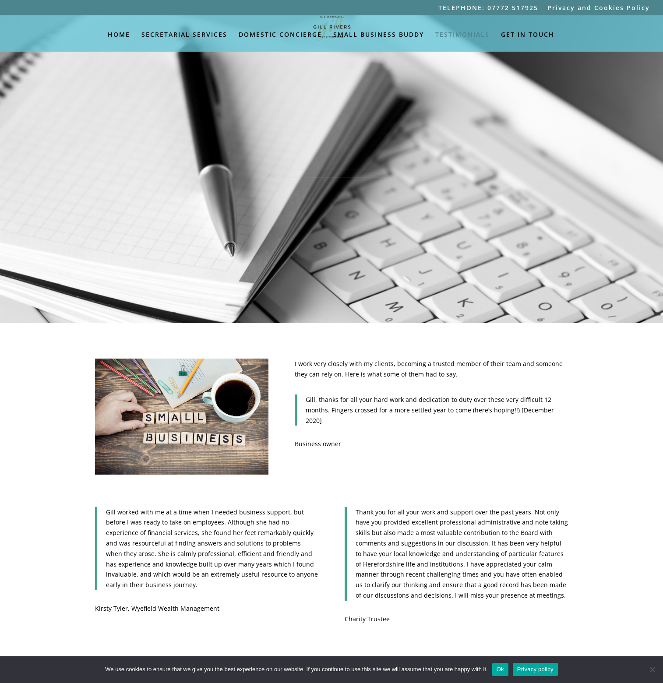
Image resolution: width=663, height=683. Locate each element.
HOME (119, 35)
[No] (652, 669)
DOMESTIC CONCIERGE (280, 35)
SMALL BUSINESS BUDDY (378, 35)
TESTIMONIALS (462, 35)
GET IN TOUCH (527, 35)
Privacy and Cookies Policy (598, 8)
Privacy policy (535, 669)
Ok (500, 669)
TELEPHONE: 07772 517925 (488, 8)
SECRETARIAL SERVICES (184, 35)
